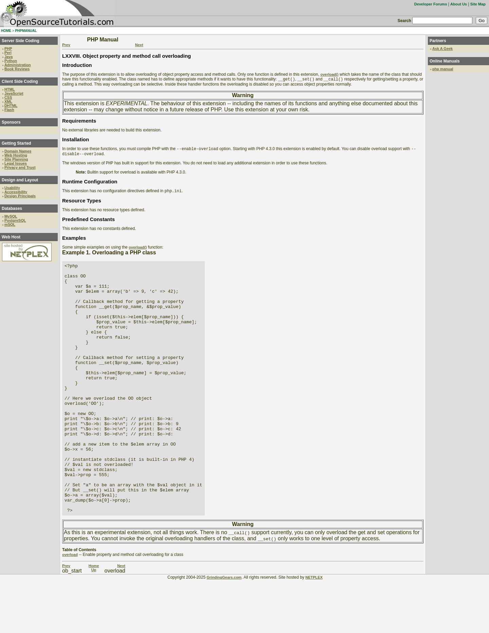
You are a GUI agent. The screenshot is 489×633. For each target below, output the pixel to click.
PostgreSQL (15, 220)
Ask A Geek (442, 49)
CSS (8, 97)
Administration (17, 65)
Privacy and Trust (20, 167)
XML (8, 102)
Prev (66, 45)
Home (94, 619)
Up (93, 623)
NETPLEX (314, 631)
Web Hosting (15, 155)
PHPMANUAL (26, 31)
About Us (458, 4)
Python (10, 61)
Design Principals (20, 196)
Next (139, 45)
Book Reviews (17, 69)
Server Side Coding (20, 40)
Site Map (478, 4)
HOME (6, 31)
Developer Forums (430, 4)
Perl (8, 53)
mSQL (9, 224)
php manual (442, 69)
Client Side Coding (20, 81)
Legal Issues (15, 163)
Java (8, 57)
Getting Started (16, 143)
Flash (9, 110)
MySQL (10, 216)
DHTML (11, 106)
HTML (9, 89)
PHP (8, 49)
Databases (12, 208)
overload (70, 608)
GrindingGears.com (223, 631)
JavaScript (13, 93)
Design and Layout (20, 180)
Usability (12, 188)
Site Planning (16, 159)
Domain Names (17, 151)
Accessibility (15, 192)
